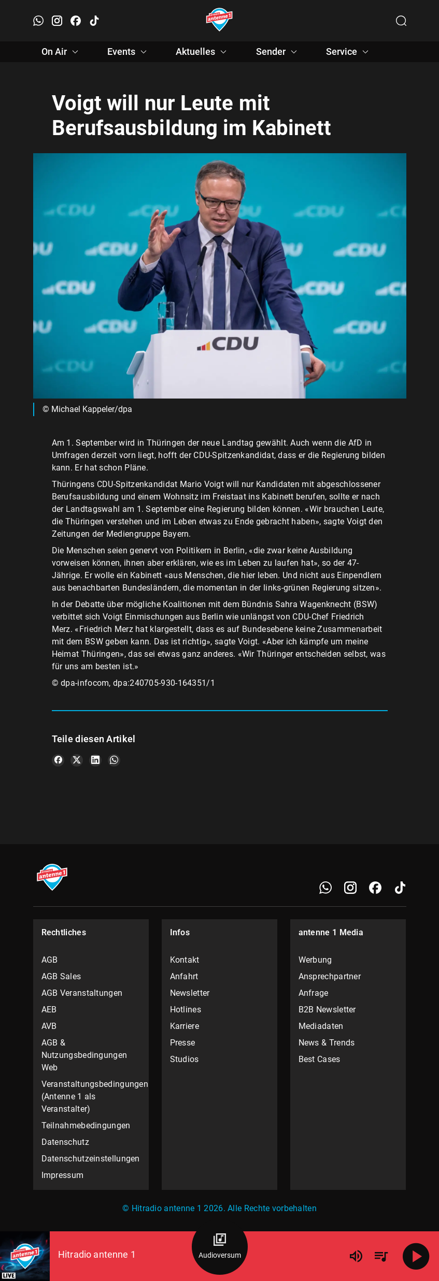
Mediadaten (321, 1026)
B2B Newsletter (327, 1009)
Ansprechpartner (330, 976)
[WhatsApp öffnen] (38, 21)
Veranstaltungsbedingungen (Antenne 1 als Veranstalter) (91, 1096)
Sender (278, 52)
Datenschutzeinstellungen (90, 1159)
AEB (49, 1009)
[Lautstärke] (356, 1256)
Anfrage (314, 993)
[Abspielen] (416, 1256)
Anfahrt (184, 976)
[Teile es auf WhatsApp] (114, 760)
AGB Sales (61, 976)
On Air (61, 52)
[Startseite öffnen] (219, 20)
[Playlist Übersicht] (381, 1256)
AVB (49, 1026)
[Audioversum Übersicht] (220, 1247)
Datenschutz (65, 1142)
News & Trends (327, 1043)
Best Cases (320, 1059)
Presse (182, 1043)
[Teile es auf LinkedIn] (95, 760)
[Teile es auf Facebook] (58, 760)
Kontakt (185, 960)
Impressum (62, 1175)
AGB (49, 960)
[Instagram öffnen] (57, 21)
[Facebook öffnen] (75, 21)
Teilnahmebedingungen (86, 1125)
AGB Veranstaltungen (82, 993)
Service (349, 52)
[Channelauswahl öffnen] (401, 20)
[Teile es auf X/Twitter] (76, 760)
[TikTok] (400, 887)
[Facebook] (375, 887)
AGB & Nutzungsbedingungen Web (84, 1055)
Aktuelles (203, 52)
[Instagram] (350, 887)
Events (128, 52)
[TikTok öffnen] (94, 21)
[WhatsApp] (325, 887)
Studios (184, 1059)
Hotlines (185, 1009)
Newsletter (190, 993)
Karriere (184, 1026)
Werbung (315, 960)
